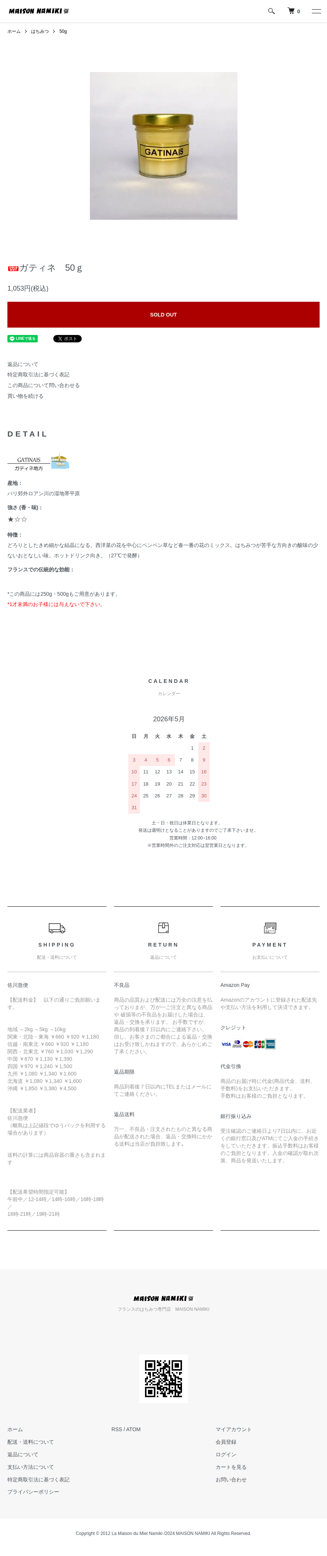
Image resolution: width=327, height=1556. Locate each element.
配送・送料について (30, 1442)
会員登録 (226, 1442)
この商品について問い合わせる (43, 385)
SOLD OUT (163, 315)
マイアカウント (234, 1429)
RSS (116, 1429)
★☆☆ (17, 519)
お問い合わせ (231, 1480)
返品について (22, 364)
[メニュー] (316, 11)
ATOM (133, 1429)
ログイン (226, 1454)
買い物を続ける (25, 396)
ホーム (14, 31)
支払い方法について (30, 1467)
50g (63, 31)
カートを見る (231, 1467)
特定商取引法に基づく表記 (38, 374)
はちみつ (40, 31)
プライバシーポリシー (33, 1492)
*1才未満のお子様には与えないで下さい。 (56, 604)
